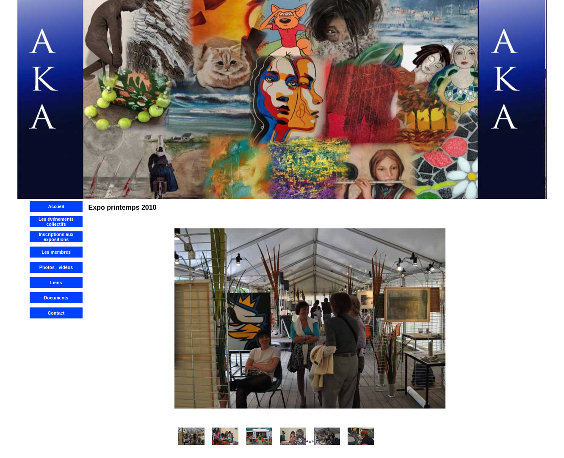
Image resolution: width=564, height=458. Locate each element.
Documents (56, 297)
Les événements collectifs (56, 222)
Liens (56, 282)
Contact (56, 312)
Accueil (56, 206)
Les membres (56, 252)
